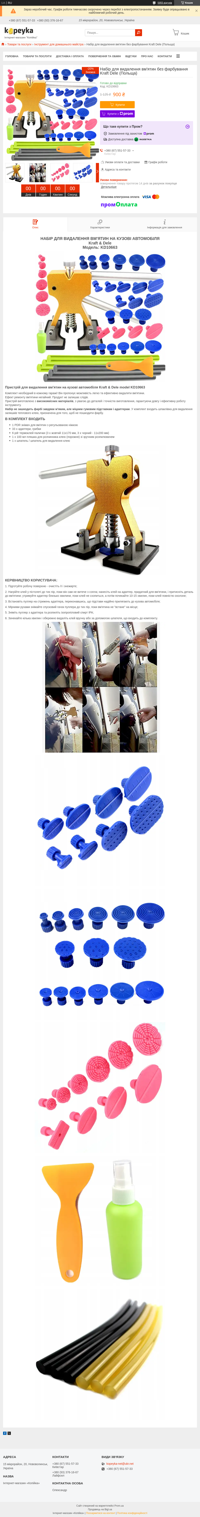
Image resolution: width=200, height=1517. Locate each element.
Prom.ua (119, 1505)
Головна (11, 56)
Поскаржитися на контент (100, 1513)
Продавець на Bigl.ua (100, 1509)
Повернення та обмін (104, 56)
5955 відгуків (165, 2)
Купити (120, 104)
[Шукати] (138, 32)
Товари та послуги (19, 44)
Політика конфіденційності (132, 1513)
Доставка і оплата (70, 56)
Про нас (147, 56)
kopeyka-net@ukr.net (120, 1463)
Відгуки (131, 56)
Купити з (120, 114)
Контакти (165, 56)
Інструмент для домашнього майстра (58, 44)
